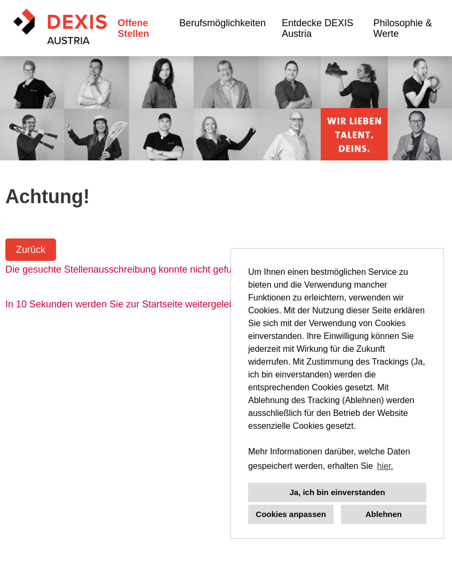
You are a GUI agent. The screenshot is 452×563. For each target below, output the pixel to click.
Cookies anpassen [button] (291, 514)
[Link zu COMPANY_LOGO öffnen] (60, 28)
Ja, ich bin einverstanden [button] (337, 492)
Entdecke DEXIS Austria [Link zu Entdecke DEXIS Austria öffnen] (317, 28)
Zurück (30, 249)
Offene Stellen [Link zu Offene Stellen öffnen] (133, 28)
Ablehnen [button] (384, 514)
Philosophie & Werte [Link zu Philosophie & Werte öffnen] (403, 28)
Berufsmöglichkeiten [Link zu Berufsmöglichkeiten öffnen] (222, 23)
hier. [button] (385, 466)
